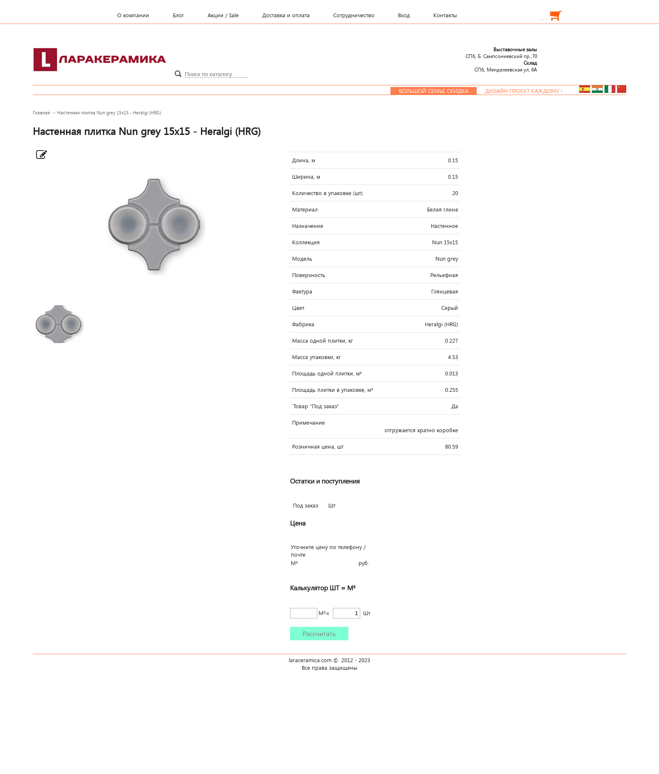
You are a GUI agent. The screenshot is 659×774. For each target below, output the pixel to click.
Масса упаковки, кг (316, 357)
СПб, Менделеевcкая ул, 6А (505, 66)
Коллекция (306, 242)
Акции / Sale (223, 15)
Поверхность (308, 275)
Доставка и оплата (286, 15)
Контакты (445, 15)
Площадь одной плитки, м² (327, 373)
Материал (305, 209)
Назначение (307, 226)
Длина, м (303, 160)
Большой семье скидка (437, 91)
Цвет (298, 308)
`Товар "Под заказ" (315, 406)
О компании (133, 15)
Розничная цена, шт (317, 446)
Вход (404, 15)
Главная (41, 112)
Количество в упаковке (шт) (327, 193)
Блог (178, 15)
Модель (302, 258)
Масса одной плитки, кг (322, 340)
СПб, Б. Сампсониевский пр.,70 (501, 52)
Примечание (308, 422)
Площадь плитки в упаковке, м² (332, 390)
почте (298, 554)
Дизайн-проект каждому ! (528, 91)
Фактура (302, 291)
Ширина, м (306, 176)
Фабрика (303, 324)
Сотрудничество (353, 15)
